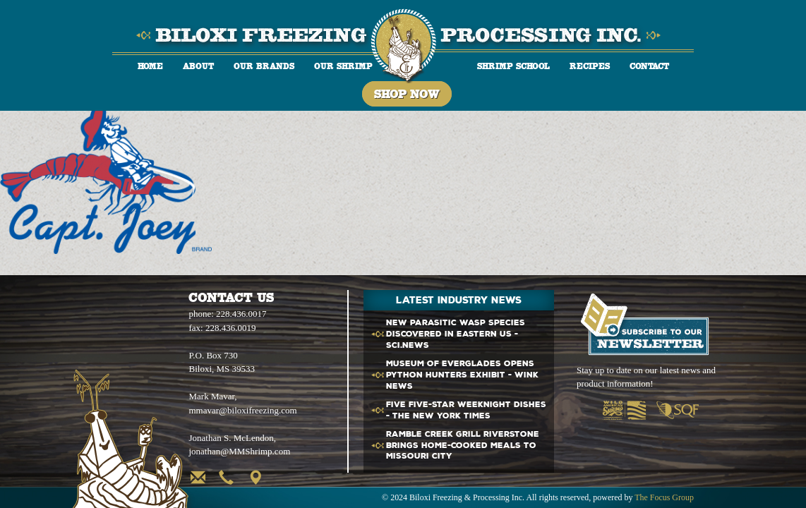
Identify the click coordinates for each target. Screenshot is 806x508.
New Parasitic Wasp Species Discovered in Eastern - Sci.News (455, 334)
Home (150, 66)
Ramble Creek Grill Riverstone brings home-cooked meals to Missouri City (462, 445)
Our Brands (264, 66)
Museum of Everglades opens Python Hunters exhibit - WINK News (462, 375)
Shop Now (407, 94)
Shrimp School (513, 66)
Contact (649, 66)
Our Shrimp (343, 66)
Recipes (590, 66)
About (198, 66)
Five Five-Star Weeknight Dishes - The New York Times (466, 410)
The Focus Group (664, 497)
